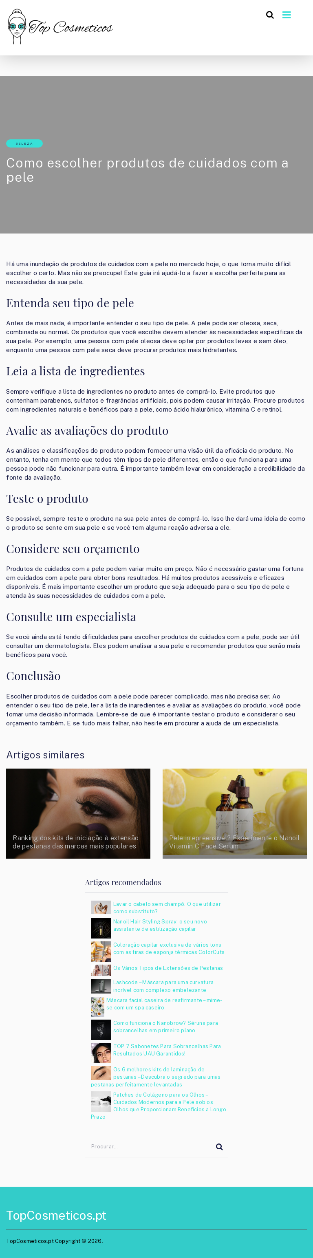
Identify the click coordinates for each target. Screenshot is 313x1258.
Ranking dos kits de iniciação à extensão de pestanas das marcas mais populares (76, 842)
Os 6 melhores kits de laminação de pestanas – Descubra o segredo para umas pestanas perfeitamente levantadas (155, 1076)
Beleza (24, 143)
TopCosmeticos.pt (56, 1215)
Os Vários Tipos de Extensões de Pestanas (168, 968)
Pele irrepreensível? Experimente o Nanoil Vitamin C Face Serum (234, 842)
